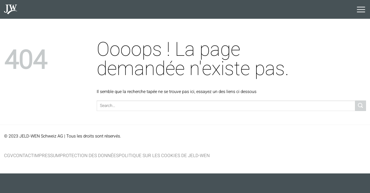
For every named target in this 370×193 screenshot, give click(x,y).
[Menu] (361, 9)
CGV (8, 155)
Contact (23, 155)
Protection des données (89, 155)
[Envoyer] (360, 106)
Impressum (47, 155)
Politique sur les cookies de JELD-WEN (164, 155)
